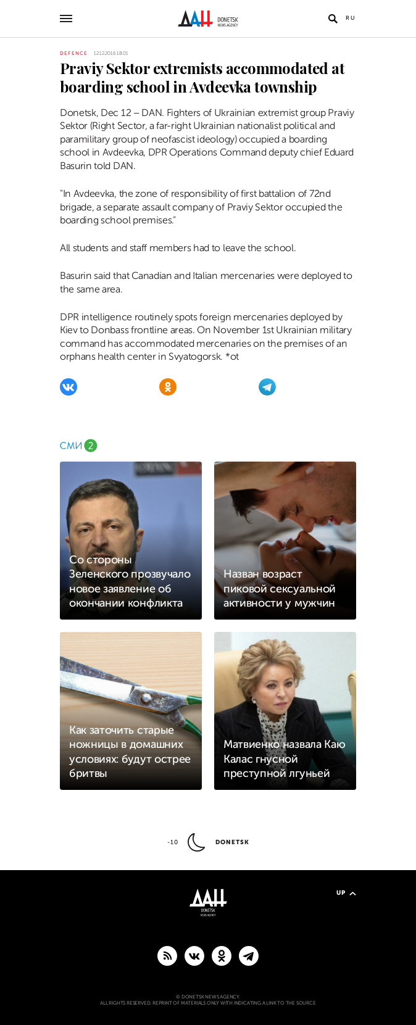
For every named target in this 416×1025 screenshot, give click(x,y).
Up (346, 892)
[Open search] (333, 18)
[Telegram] (267, 387)
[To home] (208, 18)
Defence (74, 53)
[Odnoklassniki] (168, 387)
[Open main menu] (66, 18)
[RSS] (167, 955)
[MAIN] (249, 955)
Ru (351, 18)
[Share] (45, 91)
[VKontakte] (68, 387)
